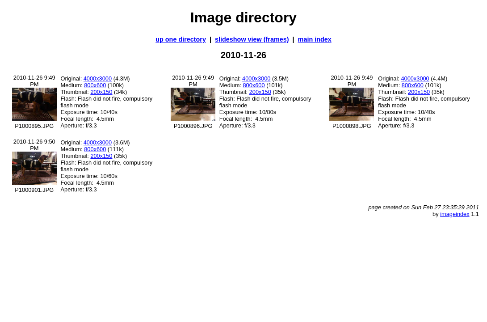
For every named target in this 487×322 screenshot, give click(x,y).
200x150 (101, 92)
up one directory (180, 39)
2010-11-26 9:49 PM (34, 81)
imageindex (454, 214)
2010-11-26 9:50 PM (34, 145)
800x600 (95, 85)
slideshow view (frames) (252, 39)
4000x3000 (98, 78)
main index (315, 39)
